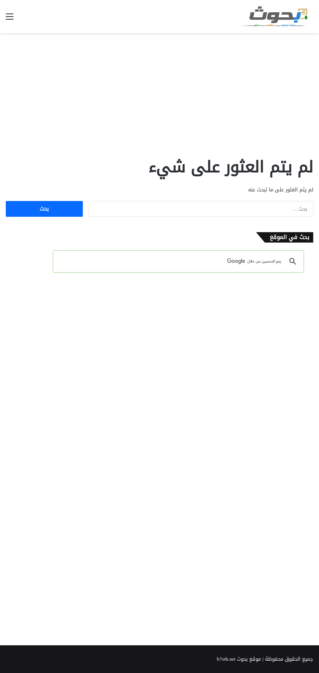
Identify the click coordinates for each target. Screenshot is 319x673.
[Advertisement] (159, 95)
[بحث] (179, 261)
